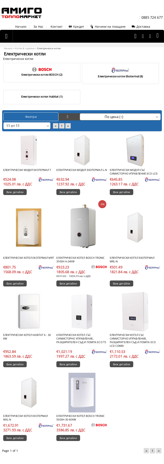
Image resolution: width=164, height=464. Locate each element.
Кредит (76, 27)
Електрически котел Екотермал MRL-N (132, 259)
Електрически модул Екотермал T (27, 170)
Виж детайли (14, 192)
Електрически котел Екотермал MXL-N (25, 417)
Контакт (57, 27)
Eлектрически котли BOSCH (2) (42, 75)
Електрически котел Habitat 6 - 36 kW (27, 336)
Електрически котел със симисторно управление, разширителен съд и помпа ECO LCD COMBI (133, 340)
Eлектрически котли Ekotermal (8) (120, 76)
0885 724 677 (152, 17)
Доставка (141, 27)
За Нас (38, 27)
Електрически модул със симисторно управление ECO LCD (134, 171)
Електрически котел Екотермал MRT (28, 258)
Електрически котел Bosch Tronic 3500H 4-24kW (80, 259)
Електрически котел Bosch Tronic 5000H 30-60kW (80, 417)
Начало (20, 27)
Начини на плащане (108, 27)
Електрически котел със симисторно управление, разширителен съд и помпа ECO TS (81, 338)
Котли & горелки (25, 48)
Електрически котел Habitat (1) (42, 96)
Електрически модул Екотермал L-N (81, 170)
